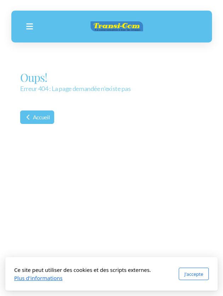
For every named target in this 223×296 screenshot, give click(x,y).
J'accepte (193, 274)
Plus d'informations (38, 277)
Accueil (37, 117)
